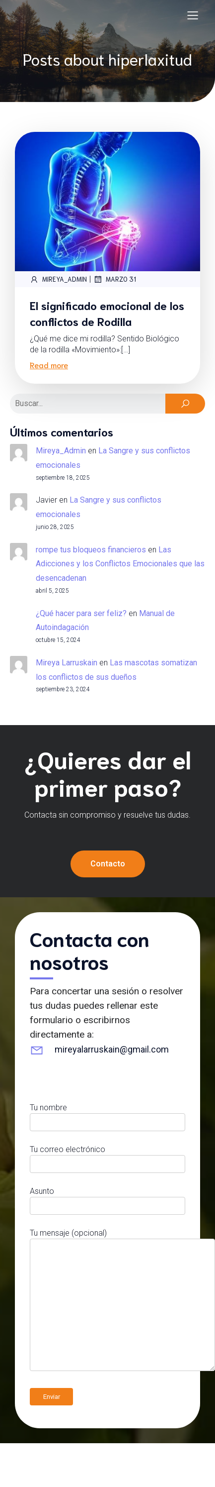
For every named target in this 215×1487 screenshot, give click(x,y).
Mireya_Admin (58, 279)
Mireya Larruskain (66, 662)
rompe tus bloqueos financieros (91, 549)
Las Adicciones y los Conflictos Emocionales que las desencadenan (120, 564)
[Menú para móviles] (192, 14)
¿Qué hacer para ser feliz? (81, 613)
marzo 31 (114, 279)
